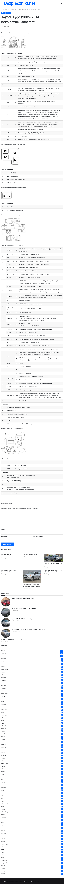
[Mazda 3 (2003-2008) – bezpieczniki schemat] (5, 612)
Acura (3, 828)
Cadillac (4, 755)
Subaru (4, 699)
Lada (3, 841)
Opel (3, 672)
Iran (3, 779)
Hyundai (4, 712)
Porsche (4, 739)
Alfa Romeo (5, 693)
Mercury (4, 707)
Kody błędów (5, 803)
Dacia (3, 806)
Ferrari (4, 752)
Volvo (3, 656)
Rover (3, 809)
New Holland (5, 793)
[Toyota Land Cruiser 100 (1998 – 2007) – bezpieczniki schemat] (5, 633)
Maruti (4, 744)
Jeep (3, 682)
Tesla (3, 830)
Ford (3, 650)
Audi (3, 666)
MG (3, 774)
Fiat (3, 674)
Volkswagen (5, 669)
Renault (4, 728)
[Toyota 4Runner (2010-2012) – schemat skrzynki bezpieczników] (32, 576)
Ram (3, 868)
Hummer (4, 855)
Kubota (4, 691)
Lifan (3, 798)
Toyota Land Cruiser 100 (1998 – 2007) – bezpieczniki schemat (28, 629)
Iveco (3, 758)
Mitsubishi (5, 715)
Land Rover (5, 766)
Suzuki (4, 725)
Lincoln (4, 685)
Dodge (4, 688)
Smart (3, 731)
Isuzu (3, 865)
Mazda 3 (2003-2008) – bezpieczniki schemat (24, 608)
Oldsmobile (5, 768)
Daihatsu (4, 860)
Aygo (16, 9)
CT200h (4, 833)
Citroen (4, 680)
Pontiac (4, 771)
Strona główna (5, 9)
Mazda (4, 677)
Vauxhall (4, 836)
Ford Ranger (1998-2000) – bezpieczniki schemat (14, 639)
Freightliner (5, 871)
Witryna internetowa (38, 536)
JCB (3, 801)
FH (3, 849)
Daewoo (4, 750)
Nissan (4, 720)
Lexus (3, 696)
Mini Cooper (5, 844)
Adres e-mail (4, 536)
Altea (3, 814)
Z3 (3, 852)
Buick (3, 838)
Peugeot (4, 653)
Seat (3, 777)
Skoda (3, 661)
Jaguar (4, 785)
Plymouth (4, 863)
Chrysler (4, 717)
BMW (3, 723)
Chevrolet (4, 709)
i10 (3, 825)
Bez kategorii (5, 734)
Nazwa (3, 529)
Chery (3, 790)
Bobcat (4, 742)
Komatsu (4, 760)
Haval (3, 873)
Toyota (12, 9)
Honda (4, 704)
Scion (3, 795)
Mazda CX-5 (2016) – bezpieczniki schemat (23, 598)
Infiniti (3, 782)
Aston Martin (5, 846)
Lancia (4, 747)
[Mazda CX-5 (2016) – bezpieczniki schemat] (5, 602)
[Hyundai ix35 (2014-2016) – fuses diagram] (5, 622)
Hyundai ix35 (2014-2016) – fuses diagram (23, 619)
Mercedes (4, 664)
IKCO (3, 822)
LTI (3, 857)
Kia (3, 701)
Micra (3, 820)
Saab (3, 736)
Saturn (4, 817)
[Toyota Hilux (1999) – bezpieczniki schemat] (53, 558)
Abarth (4, 787)
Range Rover (5, 763)
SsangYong (5, 812)
